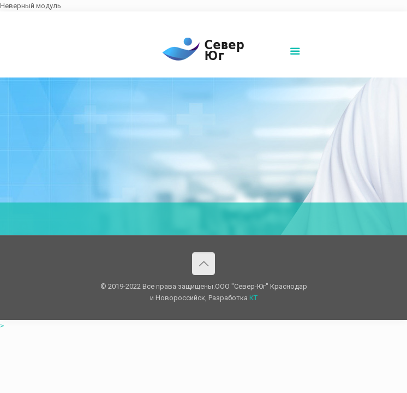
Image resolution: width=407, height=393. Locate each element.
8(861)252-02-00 (142, 20)
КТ (253, 298)
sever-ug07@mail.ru (206, 20)
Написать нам (267, 20)
